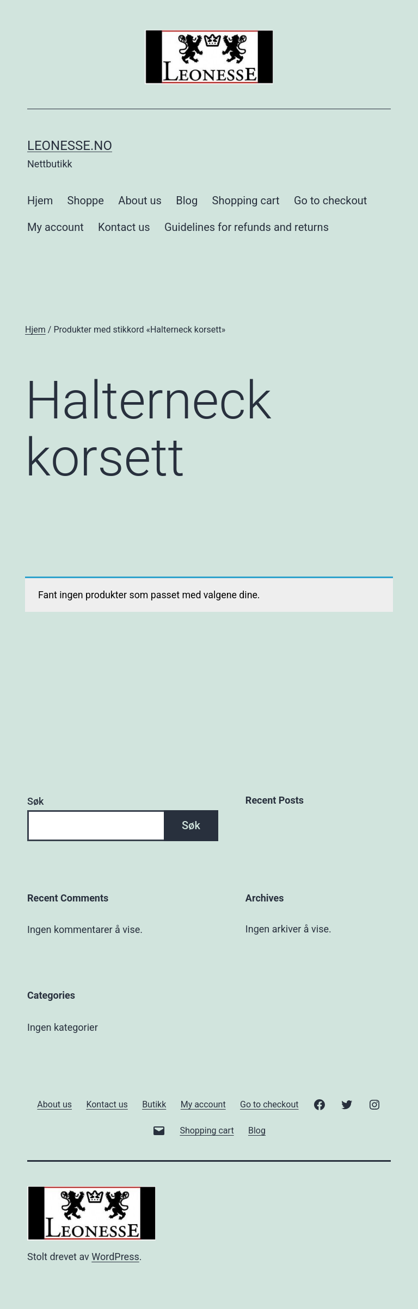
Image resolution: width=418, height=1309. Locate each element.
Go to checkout (330, 200)
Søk (35, 801)
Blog (187, 200)
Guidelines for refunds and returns (246, 227)
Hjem (40, 200)
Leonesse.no (69, 145)
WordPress (115, 1256)
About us (140, 200)
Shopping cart (246, 200)
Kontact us (124, 227)
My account (55, 227)
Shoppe (85, 200)
